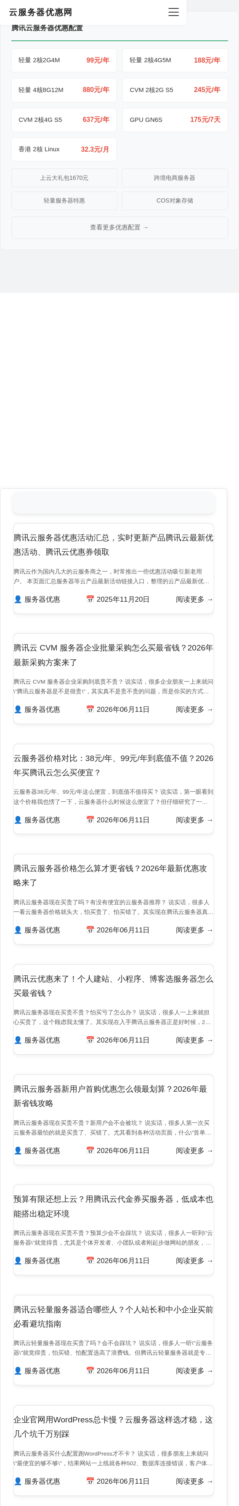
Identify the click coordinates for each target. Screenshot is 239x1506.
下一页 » (144, 1367)
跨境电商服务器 (174, 180)
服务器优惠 (44, 446)
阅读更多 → (193, 446)
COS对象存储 (175, 203)
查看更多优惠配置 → (119, 230)
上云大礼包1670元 (64, 180)
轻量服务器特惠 (64, 203)
